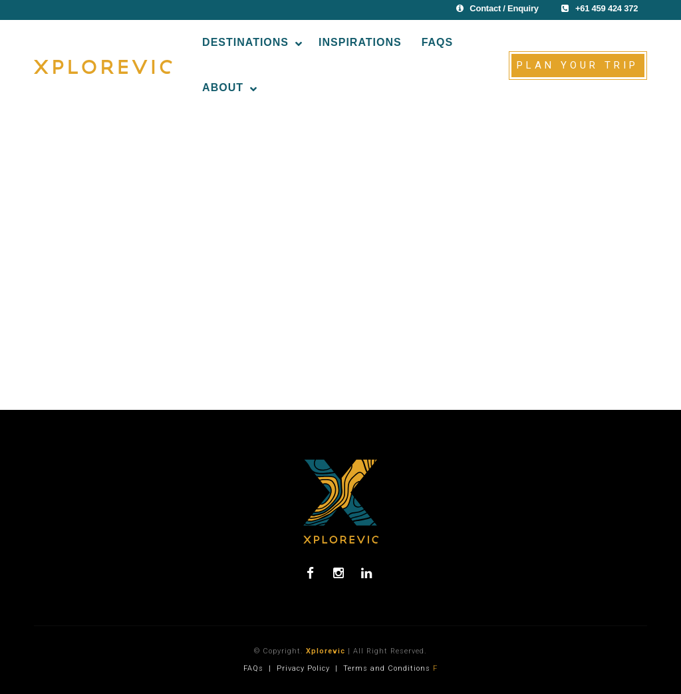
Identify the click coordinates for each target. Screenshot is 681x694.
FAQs (253, 668)
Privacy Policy (303, 668)
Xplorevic (325, 651)
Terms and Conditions (386, 668)
